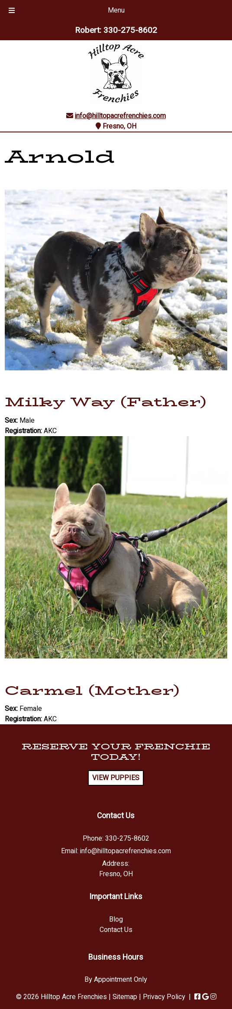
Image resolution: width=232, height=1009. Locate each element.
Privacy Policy (164, 997)
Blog (116, 919)
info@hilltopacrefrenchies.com (120, 116)
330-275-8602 (130, 30)
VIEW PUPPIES (115, 778)
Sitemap (125, 997)
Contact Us (116, 930)
